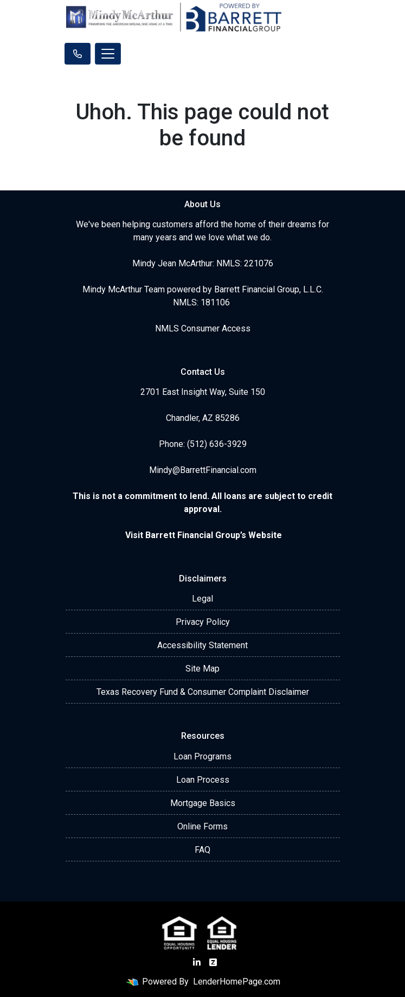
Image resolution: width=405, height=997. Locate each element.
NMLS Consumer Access (202, 328)
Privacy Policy (203, 622)
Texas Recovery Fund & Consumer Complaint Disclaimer (203, 692)
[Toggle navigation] (108, 54)
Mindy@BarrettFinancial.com (202, 470)
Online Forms (202, 826)
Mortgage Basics (202, 803)
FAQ (202, 850)
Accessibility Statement (202, 645)
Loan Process (202, 780)
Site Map (202, 668)
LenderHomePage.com (236, 981)
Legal (202, 598)
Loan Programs (202, 756)
